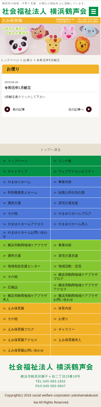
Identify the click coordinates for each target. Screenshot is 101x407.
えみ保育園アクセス (22, 340)
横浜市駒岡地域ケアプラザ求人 (25, 298)
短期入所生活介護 (71, 192)
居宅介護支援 (68, 203)
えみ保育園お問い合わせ (26, 350)
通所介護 (14, 203)
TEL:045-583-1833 (51, 381)
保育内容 (64, 308)
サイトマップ (17, 171)
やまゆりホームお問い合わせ (25, 234)
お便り (28, 60)
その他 (13, 213)
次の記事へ (80, 109)
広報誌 (13, 287)
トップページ (10, 60)
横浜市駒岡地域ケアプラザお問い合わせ (75, 298)
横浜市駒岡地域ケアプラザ (27, 245)
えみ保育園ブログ (21, 329)
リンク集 (64, 161)
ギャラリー (66, 329)
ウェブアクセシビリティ (76, 171)
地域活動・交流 (69, 266)
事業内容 (64, 182)
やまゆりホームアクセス (26, 224)
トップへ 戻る (50, 149)
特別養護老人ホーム (22, 192)
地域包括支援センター (24, 266)
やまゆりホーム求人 (73, 224)
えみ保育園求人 (69, 340)
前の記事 (14, 109)
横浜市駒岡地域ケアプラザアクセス (75, 287)
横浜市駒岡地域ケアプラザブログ (75, 277)
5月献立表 (11, 97)
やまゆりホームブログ (74, 213)
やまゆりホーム (19, 182)
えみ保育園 (16, 308)
